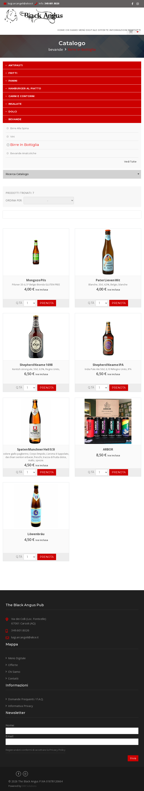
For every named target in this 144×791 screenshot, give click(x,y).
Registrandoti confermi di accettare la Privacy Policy (35, 750)
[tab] (72, 65)
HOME (61, 30)
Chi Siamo (71, 30)
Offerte (103, 30)
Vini (12, 136)
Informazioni (118, 30)
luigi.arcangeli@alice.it (20, 3)
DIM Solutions (29, 785)
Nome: (10, 725)
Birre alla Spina (19, 128)
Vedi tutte (130, 161)
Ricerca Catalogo (17, 174)
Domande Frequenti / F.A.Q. (26, 699)
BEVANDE (55, 49)
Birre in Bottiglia (24, 145)
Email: (10, 736)
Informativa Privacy (20, 706)
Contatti (134, 30)
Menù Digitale (88, 30)
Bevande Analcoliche (23, 153)
